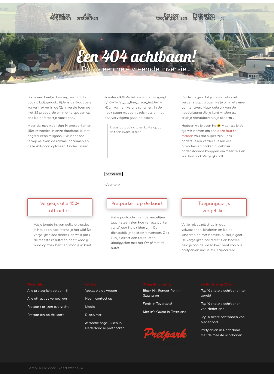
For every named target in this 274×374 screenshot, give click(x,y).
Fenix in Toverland (157, 303)
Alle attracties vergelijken (47, 298)
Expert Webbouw (70, 368)
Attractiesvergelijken (60, 17)
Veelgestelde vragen (101, 290)
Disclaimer (93, 315)
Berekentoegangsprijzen (171, 17)
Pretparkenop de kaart (204, 17)
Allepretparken (87, 17)
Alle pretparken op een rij (47, 290)
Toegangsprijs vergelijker (214, 207)
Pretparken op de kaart (137, 203)
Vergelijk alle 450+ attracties (59, 207)
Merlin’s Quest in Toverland (164, 312)
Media (90, 306)
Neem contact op (98, 298)
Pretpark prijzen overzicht (48, 306)
